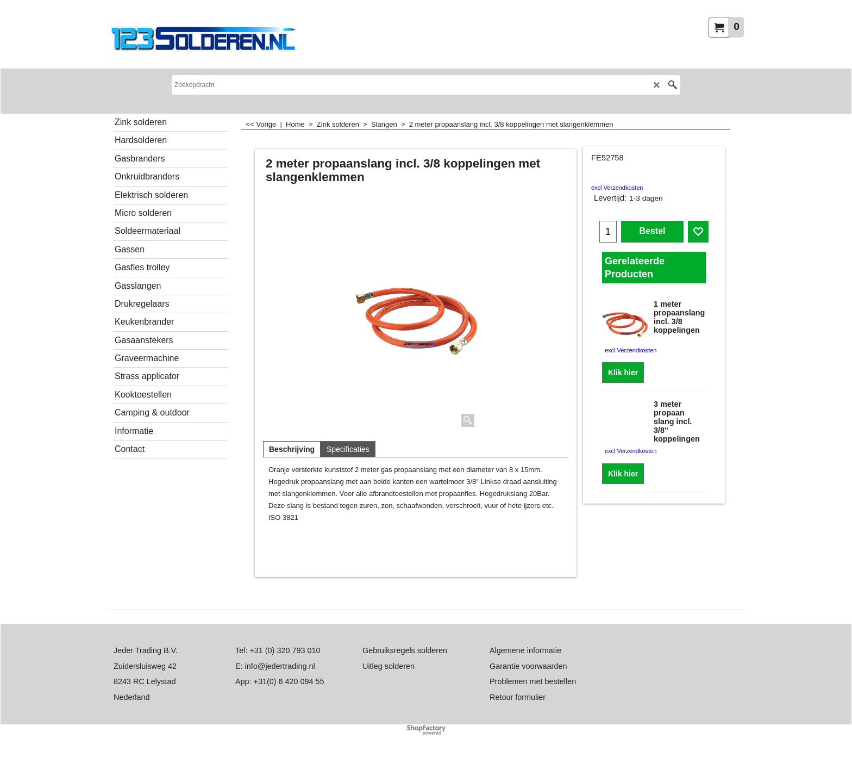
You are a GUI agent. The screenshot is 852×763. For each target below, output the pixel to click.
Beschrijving (292, 449)
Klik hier (623, 372)
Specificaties (348, 449)
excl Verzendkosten (617, 187)
